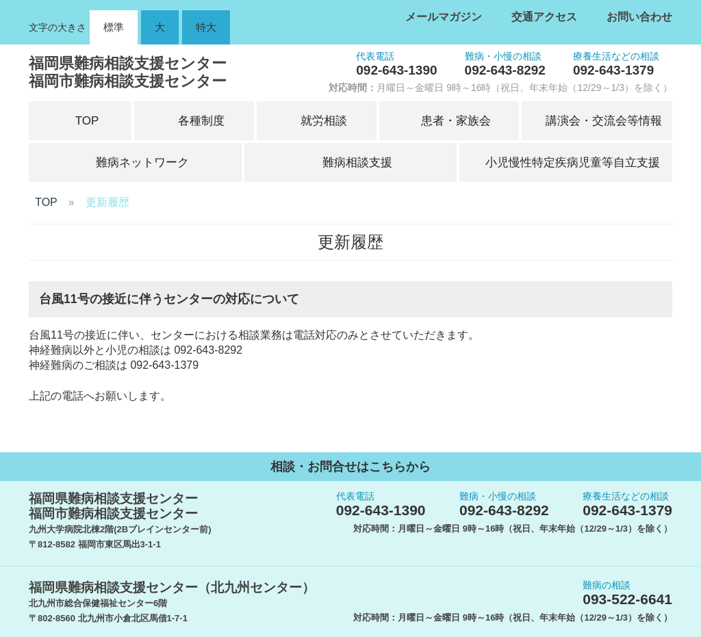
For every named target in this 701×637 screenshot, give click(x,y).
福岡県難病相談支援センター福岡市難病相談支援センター (128, 72)
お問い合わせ (639, 17)
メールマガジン (443, 17)
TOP (46, 202)
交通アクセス (544, 17)
